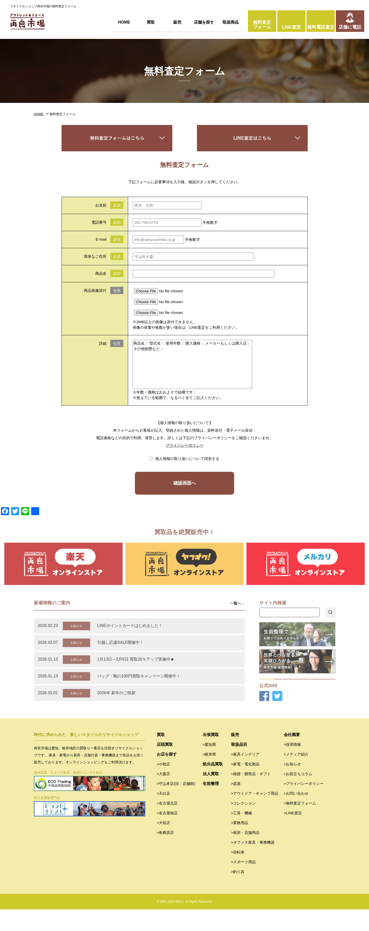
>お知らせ (292, 785)
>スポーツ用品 (243, 883)
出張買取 (211, 756)
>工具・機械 (241, 834)
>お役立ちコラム (298, 795)
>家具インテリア (245, 776)
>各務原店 (165, 854)
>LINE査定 (293, 834)
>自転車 (238, 874)
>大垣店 (163, 844)
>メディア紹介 (296, 776)
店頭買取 (165, 766)
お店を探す (167, 776)
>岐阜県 (209, 776)
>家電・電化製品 (245, 785)
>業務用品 (239, 844)
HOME (124, 22)
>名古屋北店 (167, 825)
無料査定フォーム (262, 24)
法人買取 (211, 795)
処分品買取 (213, 785)
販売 (177, 22)
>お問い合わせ (296, 815)
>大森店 (163, 795)
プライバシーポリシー (184, 445)
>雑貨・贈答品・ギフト (251, 795)
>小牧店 (163, 785)
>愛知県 (209, 766)
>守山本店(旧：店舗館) (176, 805)
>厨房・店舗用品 (245, 854)
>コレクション (243, 825)
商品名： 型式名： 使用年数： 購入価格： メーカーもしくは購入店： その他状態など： (192, 364)
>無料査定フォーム (300, 825)
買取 (151, 22)
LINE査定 (291, 27)
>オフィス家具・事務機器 (253, 864)
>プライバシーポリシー (304, 805)
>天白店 (163, 815)
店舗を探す (204, 22)
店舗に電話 (350, 27)
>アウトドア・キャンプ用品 (255, 815)
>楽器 (236, 805)
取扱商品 (231, 22)
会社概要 (292, 756)
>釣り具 (238, 893)
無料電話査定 (320, 27)
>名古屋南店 (167, 834)
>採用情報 (292, 766)
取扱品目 (239, 766)
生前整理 (211, 805)
